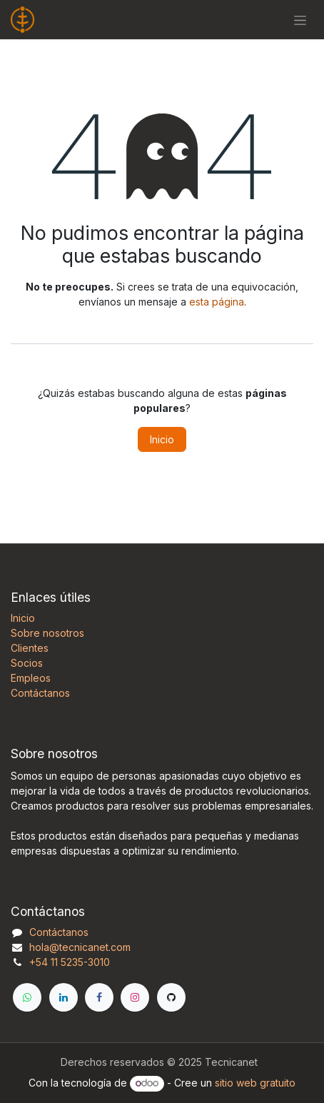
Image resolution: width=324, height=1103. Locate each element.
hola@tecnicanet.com (80, 947)
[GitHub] (171, 997)
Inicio (162, 439)
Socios (27, 663)
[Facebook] (99, 997)
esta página (216, 302)
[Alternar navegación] (300, 20)
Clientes (30, 648)
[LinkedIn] (63, 997)
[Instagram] (135, 997)
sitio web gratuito (255, 1083)
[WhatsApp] (27, 997)
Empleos (31, 678)
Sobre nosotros (47, 633)
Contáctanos (40, 693)
